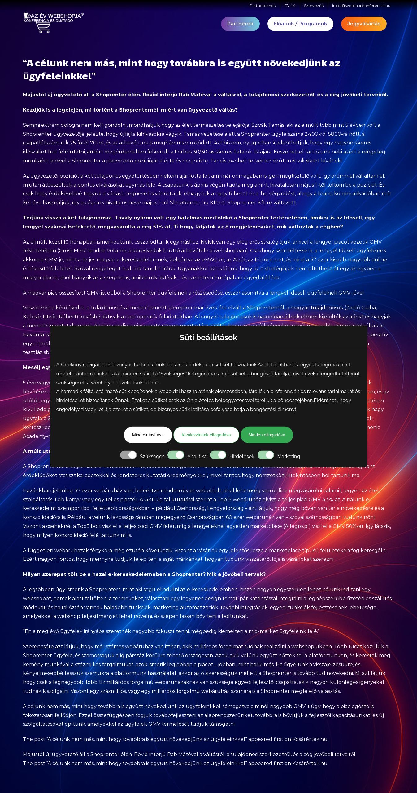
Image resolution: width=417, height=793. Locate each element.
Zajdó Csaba (361, 308)
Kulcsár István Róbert (49, 317)
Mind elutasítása (148, 434)
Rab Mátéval (195, 95)
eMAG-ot (213, 260)
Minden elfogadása (267, 434)
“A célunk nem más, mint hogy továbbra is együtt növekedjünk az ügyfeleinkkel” (146, 739)
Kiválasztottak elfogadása (206, 434)
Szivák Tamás (267, 125)
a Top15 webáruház (237, 500)
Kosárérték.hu (310, 739)
